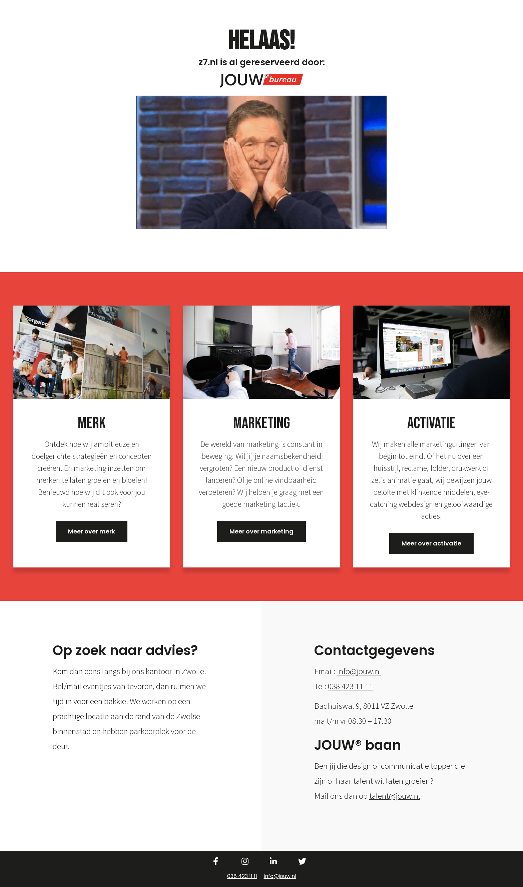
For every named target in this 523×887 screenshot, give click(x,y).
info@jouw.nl (359, 671)
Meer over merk (91, 531)
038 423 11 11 (350, 686)
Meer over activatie (431, 543)
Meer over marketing (261, 531)
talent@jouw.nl (394, 795)
